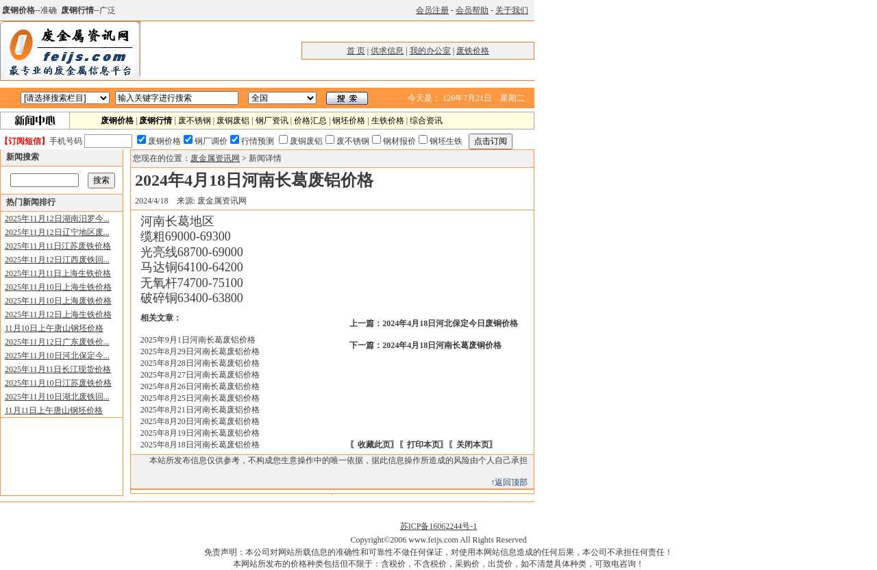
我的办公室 (430, 50)
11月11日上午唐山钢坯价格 (54, 410)
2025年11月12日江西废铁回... (57, 259)
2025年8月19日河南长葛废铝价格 (200, 433)
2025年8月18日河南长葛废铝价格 (200, 444)
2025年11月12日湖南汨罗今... (57, 218)
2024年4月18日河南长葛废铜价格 (442, 345)
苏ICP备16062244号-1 (439, 526)
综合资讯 (426, 120)
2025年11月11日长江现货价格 (58, 369)
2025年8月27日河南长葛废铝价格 (200, 375)
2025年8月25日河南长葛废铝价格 (200, 398)
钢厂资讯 (272, 120)
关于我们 (511, 10)
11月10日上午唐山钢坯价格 (54, 328)
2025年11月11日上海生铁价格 (58, 273)
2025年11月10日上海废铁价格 (58, 301)
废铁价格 (472, 50)
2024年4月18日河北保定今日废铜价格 (450, 323)
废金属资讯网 (215, 158)
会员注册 (432, 10)
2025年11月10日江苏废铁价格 (58, 383)
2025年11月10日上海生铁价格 (58, 287)
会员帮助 (472, 10)
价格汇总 (310, 120)
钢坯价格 (348, 120)
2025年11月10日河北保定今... (57, 355)
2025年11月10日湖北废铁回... (57, 396)
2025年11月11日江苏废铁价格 (58, 246)
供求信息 (387, 50)
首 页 (356, 50)
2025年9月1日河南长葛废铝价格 (198, 340)
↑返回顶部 (509, 482)
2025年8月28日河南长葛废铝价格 (200, 363)
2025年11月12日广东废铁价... (57, 342)
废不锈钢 (194, 120)
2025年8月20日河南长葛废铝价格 (200, 421)
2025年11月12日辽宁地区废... (57, 232)
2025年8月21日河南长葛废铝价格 (200, 409)
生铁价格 (387, 120)
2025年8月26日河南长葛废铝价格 (200, 386)
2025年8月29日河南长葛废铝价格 (200, 351)
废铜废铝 (233, 120)
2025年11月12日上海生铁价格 (58, 314)
